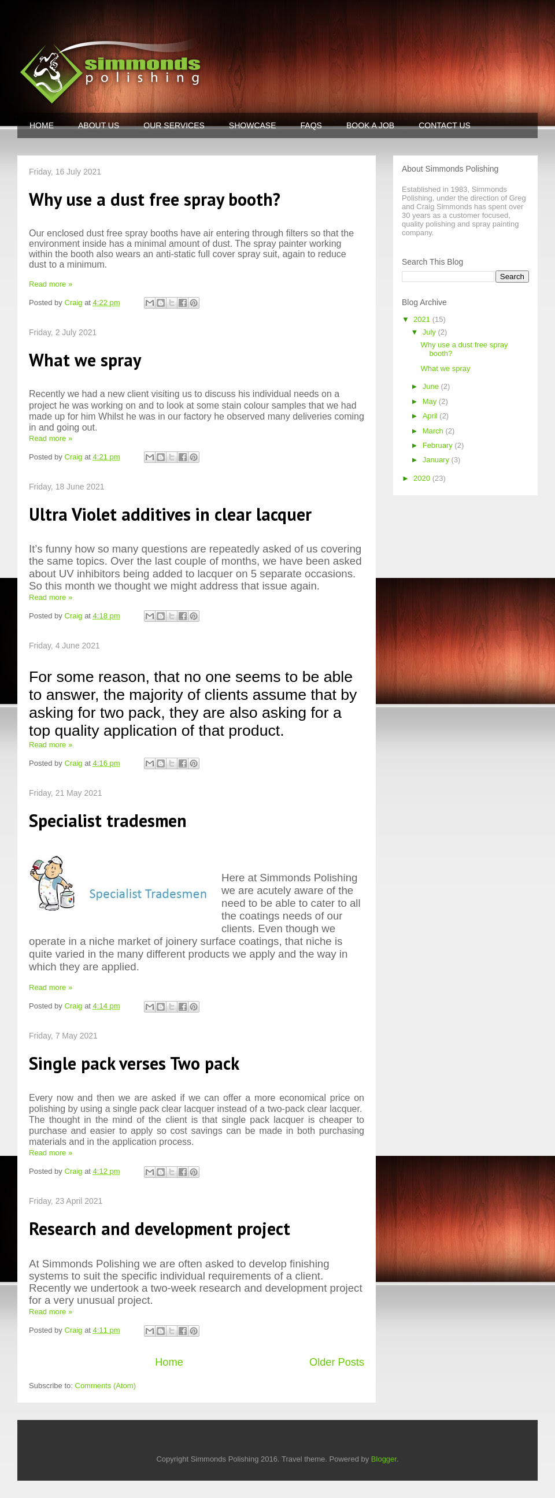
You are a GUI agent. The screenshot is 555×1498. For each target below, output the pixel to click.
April (431, 415)
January (437, 459)
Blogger (384, 1459)
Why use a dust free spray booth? (154, 199)
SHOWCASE (252, 125)
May (431, 401)
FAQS (311, 125)
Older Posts (336, 1362)
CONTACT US (445, 125)
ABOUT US (98, 125)
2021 (422, 319)
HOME (41, 125)
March (434, 431)
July (430, 332)
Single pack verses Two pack (134, 1063)
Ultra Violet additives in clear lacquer (170, 514)
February (439, 445)
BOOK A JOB (370, 125)
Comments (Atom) (105, 1385)
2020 (422, 478)
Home (169, 1362)
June (432, 386)
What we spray (85, 359)
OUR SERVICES (174, 125)
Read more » (50, 284)
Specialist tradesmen (108, 820)
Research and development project (159, 1228)
